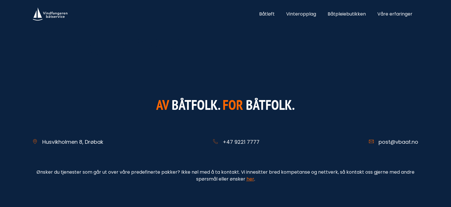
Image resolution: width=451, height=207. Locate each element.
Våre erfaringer (394, 14)
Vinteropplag (301, 14)
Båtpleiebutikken (347, 14)
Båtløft (267, 14)
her (250, 179)
